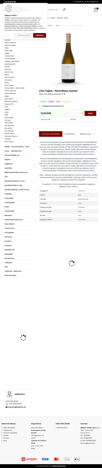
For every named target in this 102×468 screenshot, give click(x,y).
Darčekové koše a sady (14, 185)
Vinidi (6, 115)
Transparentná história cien (51, 106)
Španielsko (9, 254)
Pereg (7, 83)
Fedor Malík (8, 51)
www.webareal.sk (59, 466)
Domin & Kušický (10, 45)
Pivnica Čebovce (10, 91)
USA (6, 267)
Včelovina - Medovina (13, 271)
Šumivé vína (9, 258)
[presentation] (40, 260)
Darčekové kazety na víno (15, 181)
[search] (64, 9)
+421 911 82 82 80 (10, 2)
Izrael (7, 207)
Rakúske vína (10, 250)
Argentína (9, 164)
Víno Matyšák (9, 125)
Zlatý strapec (9, 142)
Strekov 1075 (9, 104)
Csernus (7, 40)
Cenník (52, 18)
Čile (6, 177)
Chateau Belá (9, 56)
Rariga (7, 96)
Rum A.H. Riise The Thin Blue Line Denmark (25, 299)
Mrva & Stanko (9, 77)
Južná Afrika (9, 211)
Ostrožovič (8, 80)
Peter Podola (9, 85)
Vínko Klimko (9, 123)
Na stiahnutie (70, 134)
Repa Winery (9, 99)
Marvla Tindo (9, 72)
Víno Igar (8, 120)
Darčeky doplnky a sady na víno (17, 190)
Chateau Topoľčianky (12, 61)
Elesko (7, 48)
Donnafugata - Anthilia (80, 273)
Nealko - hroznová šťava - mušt (17, 147)
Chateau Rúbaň (10, 59)
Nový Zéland (9, 224)
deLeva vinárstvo (10, 43)
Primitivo (8, 241)
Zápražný (8, 139)
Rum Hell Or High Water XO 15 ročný (51, 272)
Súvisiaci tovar (87, 134)
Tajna (6, 107)
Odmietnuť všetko (23, 35)
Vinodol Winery (10, 133)
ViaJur (7, 112)
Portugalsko (9, 233)
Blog (65, 18)
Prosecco (8, 245)
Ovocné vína (9, 228)
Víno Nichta (8, 128)
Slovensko (49, 25)
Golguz (7, 53)
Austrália (8, 168)
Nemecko (8, 215)
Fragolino (8, 194)
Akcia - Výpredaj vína (13, 151)
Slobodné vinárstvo (11, 101)
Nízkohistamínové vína (14, 220)
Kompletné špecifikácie (50, 134)
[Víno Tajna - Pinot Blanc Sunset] (68, 58)
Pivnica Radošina (10, 93)
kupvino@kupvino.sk (17, 407)
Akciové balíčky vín (12, 155)
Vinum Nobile (9, 117)
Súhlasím (40, 35)
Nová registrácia (92, 2)
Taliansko (8, 263)
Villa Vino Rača (10, 275)
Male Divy (8, 69)
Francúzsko (9, 198)
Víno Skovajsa (9, 131)
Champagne (10, 202)
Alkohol (7, 159)
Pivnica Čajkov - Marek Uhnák (14, 88)
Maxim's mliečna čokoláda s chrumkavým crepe (24, 326)
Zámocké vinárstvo (11, 136)
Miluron (7, 75)
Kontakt (60, 18)
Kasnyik (7, 67)
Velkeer (7, 110)
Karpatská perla (10, 64)
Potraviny (8, 237)
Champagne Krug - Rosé (24, 363)
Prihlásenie (79, 2)
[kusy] (75, 113)
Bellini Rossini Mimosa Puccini (16, 172)
